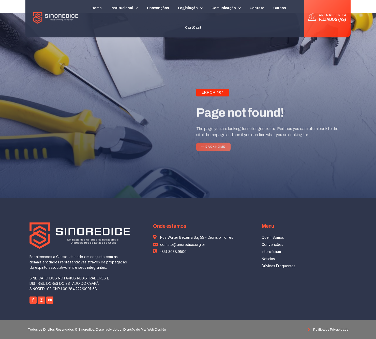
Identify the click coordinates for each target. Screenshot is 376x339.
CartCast (193, 25)
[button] (213, 148)
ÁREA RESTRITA (333, 13)
